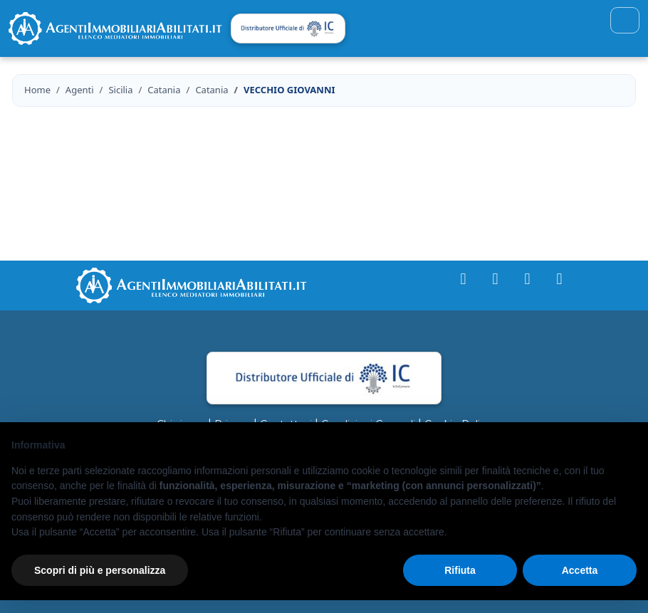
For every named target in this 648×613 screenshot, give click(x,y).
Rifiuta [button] (460, 570)
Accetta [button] (580, 570)
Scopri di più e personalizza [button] (99, 570)
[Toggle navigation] (624, 20)
